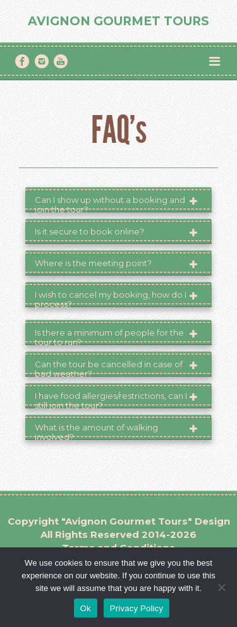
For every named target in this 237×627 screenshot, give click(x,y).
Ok (85, 608)
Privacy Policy (136, 608)
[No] (221, 587)
